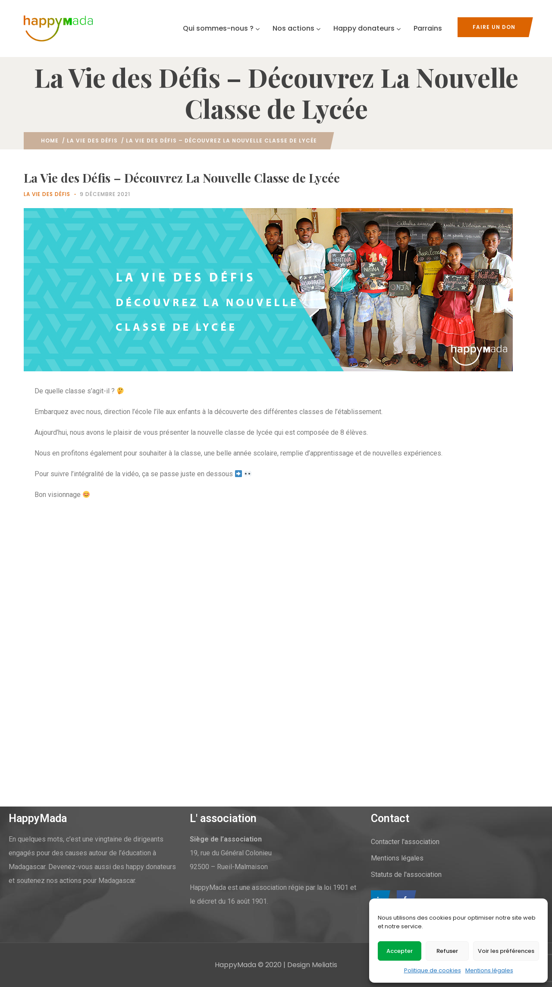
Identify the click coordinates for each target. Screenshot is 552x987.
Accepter (399, 951)
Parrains (428, 28)
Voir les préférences (506, 951)
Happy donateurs (367, 28)
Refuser (447, 951)
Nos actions (296, 28)
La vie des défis (92, 140)
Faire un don (494, 27)
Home (50, 140)
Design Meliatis (312, 965)
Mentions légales (489, 970)
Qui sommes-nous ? (221, 28)
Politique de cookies (432, 970)
